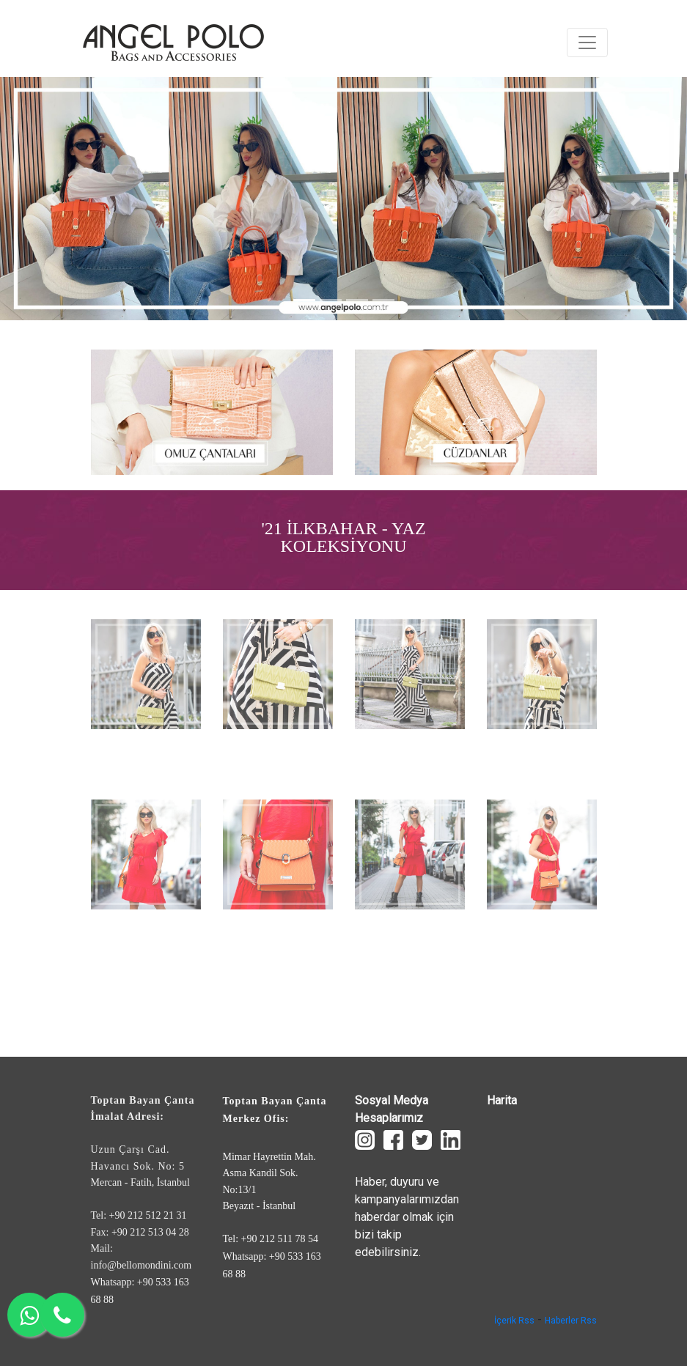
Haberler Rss (571, 1320)
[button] (51, 198)
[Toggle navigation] (587, 42)
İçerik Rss (514, 1320)
